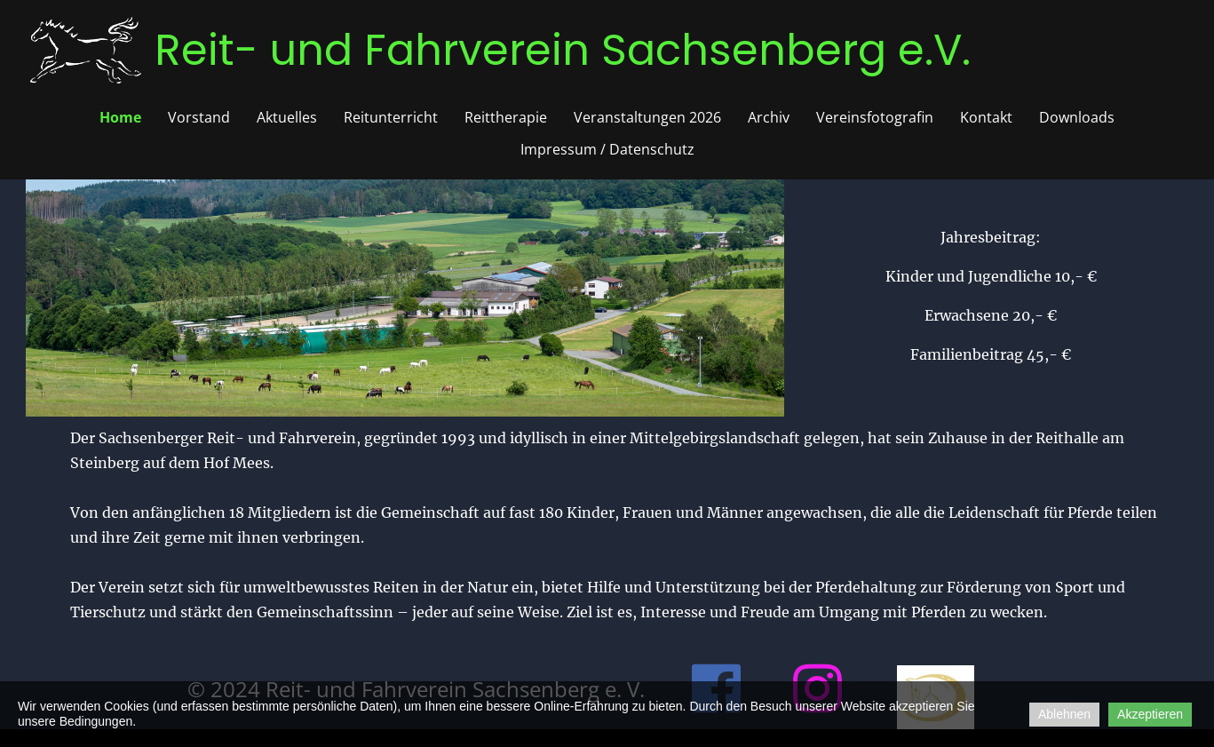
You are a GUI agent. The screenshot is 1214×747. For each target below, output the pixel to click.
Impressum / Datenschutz (607, 149)
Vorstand (199, 117)
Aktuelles (287, 117)
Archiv (768, 117)
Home (120, 117)
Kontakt (986, 117)
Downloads (1077, 117)
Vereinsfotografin (874, 117)
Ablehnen (1064, 714)
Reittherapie (505, 117)
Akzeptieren (1150, 714)
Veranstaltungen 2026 (647, 117)
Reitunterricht (391, 117)
